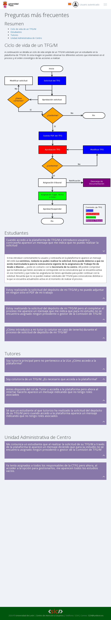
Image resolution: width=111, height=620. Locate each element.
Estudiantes (16, 32)
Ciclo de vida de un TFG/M (23, 29)
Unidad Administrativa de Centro (26, 38)
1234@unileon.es (95, 615)
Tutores (14, 35)
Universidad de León (24, 615)
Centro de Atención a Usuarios (49, 615)
